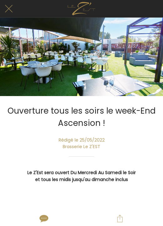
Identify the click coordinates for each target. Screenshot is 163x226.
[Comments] (43, 218)
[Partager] (119, 218)
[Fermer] (9, 9)
